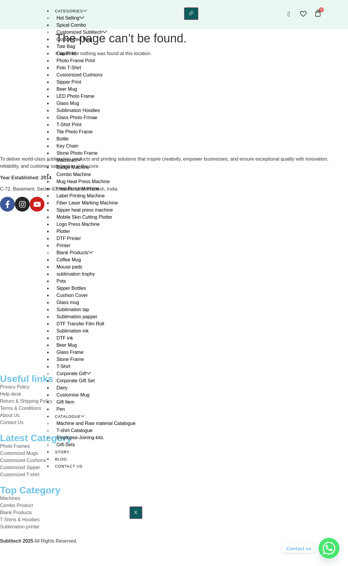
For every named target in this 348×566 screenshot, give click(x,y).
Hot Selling (70, 17)
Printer (63, 245)
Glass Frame (70, 352)
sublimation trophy (75, 273)
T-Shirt (63, 366)
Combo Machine (73, 174)
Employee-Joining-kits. (80, 437)
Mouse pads (69, 266)
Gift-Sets (65, 444)
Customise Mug (72, 394)
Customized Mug (74, 39)
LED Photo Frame (75, 96)
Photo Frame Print (75, 60)
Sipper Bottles (71, 288)
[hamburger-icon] (190, 13)
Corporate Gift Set (75, 380)
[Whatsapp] (329, 548)
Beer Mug (66, 89)
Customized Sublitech (81, 32)
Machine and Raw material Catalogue (95, 423)
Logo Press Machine (78, 224)
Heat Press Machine (77, 188)
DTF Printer (68, 238)
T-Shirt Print (68, 124)
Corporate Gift (73, 373)
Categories (71, 11)
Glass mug (67, 302)
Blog (61, 459)
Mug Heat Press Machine (83, 181)
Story (62, 452)
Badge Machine (72, 167)
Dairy (61, 387)
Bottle (62, 138)
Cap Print (66, 53)
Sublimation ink (72, 330)
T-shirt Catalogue (74, 430)
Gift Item (65, 401)
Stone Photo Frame (77, 153)
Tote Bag (65, 46)
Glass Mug (67, 103)
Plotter (63, 231)
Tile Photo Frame (74, 131)
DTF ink (64, 337)
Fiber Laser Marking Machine (87, 202)
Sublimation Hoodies (78, 110)
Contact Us (68, 466)
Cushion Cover (72, 295)
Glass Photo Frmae (76, 117)
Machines (68, 160)
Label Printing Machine (80, 195)
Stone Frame (70, 359)
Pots (61, 281)
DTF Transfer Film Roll (80, 323)
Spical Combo (71, 25)
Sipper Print (68, 81)
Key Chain (67, 145)
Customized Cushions (79, 74)
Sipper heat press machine (84, 209)
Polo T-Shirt (68, 67)
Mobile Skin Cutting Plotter (84, 217)
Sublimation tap (72, 309)
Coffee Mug (68, 259)
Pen (60, 409)
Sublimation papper (76, 316)
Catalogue (70, 416)
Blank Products (74, 252)
